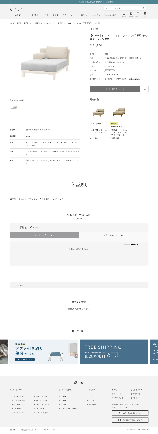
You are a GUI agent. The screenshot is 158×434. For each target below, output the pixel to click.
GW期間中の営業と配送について (79, 2)
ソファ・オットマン (19, 396)
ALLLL (63, 404)
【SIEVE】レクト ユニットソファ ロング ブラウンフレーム (118, 132)
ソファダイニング (42, 408)
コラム (56, 15)
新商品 (114, 390)
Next (147, 2)
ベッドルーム (91, 404)
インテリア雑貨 (42, 413)
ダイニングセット (42, 404)
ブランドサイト (136, 398)
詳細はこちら (134, 79)
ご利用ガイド (98, 15)
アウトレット (68, 15)
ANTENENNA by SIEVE (70, 408)
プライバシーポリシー (51, 430)
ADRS (63, 400)
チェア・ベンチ (42, 400)
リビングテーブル (18, 400)
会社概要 (13, 430)
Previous (11, 2)
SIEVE (63, 396)
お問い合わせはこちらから (132, 413)
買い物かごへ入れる (116, 89)
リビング (90, 396)
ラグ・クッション (18, 413)
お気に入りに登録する (145, 89)
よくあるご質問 (110, 15)
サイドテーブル (17, 404)
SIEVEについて (86, 15)
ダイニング (91, 400)
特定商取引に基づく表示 (29, 430)
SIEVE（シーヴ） (112, 66)
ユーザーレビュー (44, 235)
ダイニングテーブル (43, 396)
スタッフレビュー (114, 235)
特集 (47, 15)
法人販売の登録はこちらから (132, 420)
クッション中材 (109, 70)
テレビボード (17, 408)
